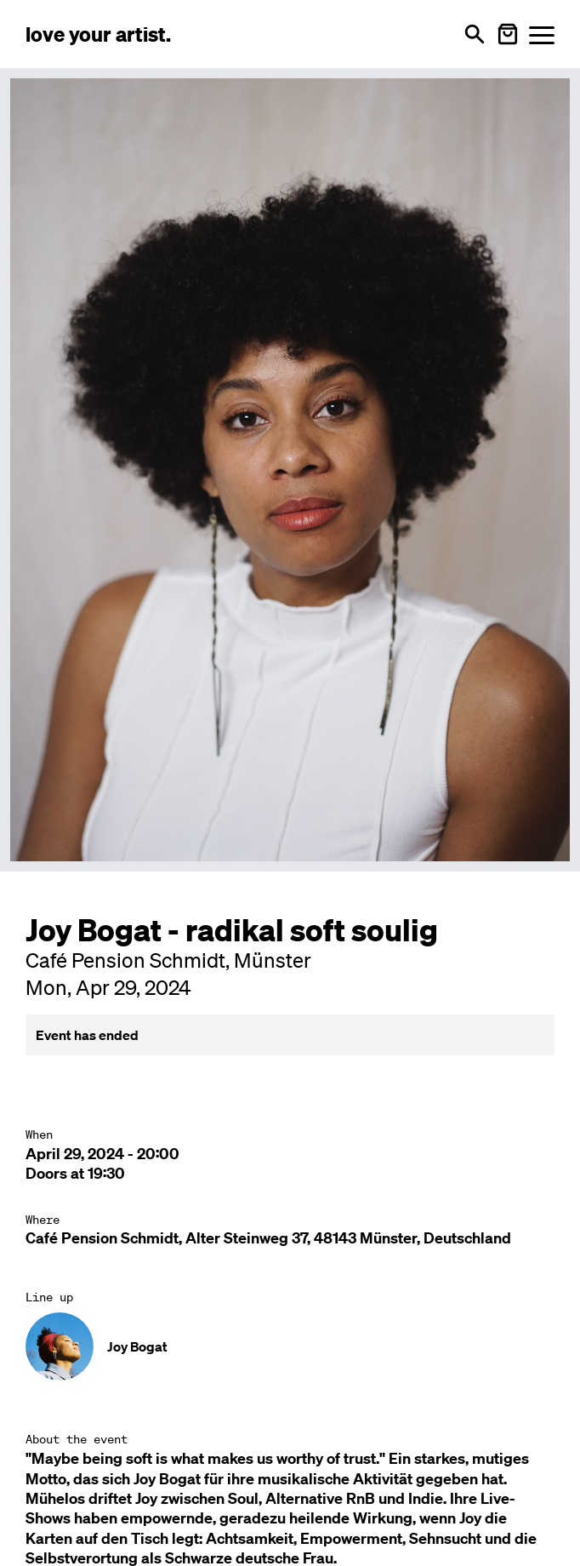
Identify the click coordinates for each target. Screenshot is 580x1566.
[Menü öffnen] (541, 34)
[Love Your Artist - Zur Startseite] (98, 34)
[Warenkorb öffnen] (508, 34)
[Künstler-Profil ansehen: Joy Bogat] (290, 1346)
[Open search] (474, 34)
